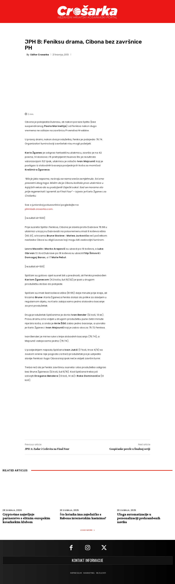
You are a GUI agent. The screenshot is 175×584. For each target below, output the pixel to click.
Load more (87, 530)
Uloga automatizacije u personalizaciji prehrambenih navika (138, 518)
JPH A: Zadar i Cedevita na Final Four (47, 449)
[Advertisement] (87, 83)
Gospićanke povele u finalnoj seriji (130, 449)
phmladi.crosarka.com (39, 209)
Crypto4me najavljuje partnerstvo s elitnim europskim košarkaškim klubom (26, 518)
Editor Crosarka (39, 55)
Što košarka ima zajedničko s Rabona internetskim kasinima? (83, 516)
